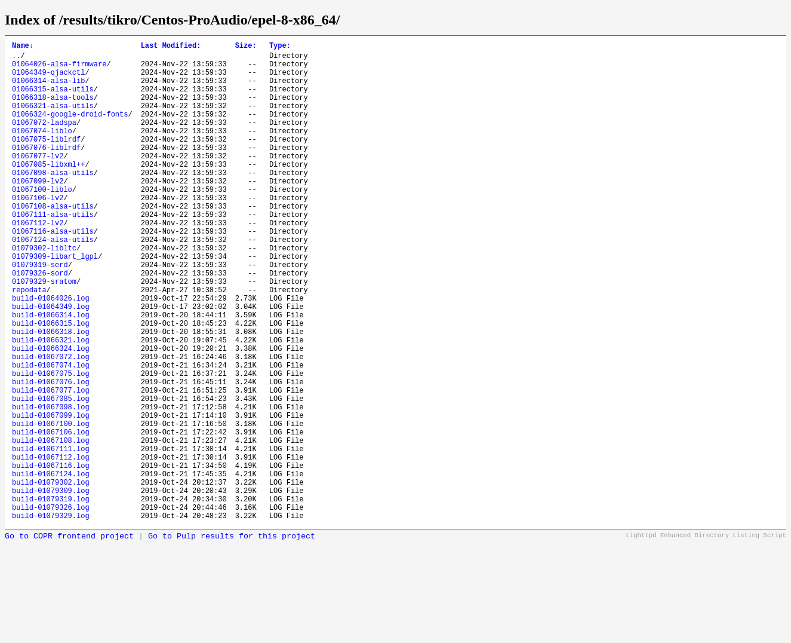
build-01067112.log (51, 546)
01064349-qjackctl (48, 79)
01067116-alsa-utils (53, 272)
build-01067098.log (51, 485)
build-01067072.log (51, 425)
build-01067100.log (51, 506)
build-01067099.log (51, 496)
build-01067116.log (51, 557)
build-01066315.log (51, 384)
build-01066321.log (51, 404)
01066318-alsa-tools (53, 110)
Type (280, 47)
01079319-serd (40, 313)
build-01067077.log (51, 465)
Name (22, 47)
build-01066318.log (51, 394)
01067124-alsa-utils (53, 282)
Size (246, 47)
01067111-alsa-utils (53, 252)
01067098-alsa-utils (53, 201)
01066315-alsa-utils (53, 99)
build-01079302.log (51, 577)
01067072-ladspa (44, 140)
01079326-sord (40, 323)
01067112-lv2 (37, 262)
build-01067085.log (51, 475)
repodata (29, 343)
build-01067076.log (51, 455)
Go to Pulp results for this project (231, 638)
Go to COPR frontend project (69, 638)
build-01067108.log (51, 526)
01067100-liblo (42, 221)
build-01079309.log (51, 587)
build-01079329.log (51, 618)
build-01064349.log (51, 364)
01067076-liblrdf (46, 171)
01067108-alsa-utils (53, 242)
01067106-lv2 (37, 231)
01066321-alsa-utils (53, 120)
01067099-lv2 (37, 211)
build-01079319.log (51, 597)
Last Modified (171, 47)
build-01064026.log (51, 353)
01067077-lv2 (37, 181)
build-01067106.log (51, 516)
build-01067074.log (51, 435)
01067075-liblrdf (46, 160)
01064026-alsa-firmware (59, 69)
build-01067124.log (51, 567)
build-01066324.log (51, 414)
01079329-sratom (44, 333)
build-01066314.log (51, 374)
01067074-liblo (42, 150)
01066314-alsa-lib (48, 89)
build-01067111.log (51, 536)
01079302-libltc (44, 292)
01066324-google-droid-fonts (70, 130)
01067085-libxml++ (48, 191)
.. (16, 59)
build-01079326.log (51, 607)
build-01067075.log (51, 445)
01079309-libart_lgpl (55, 303)
